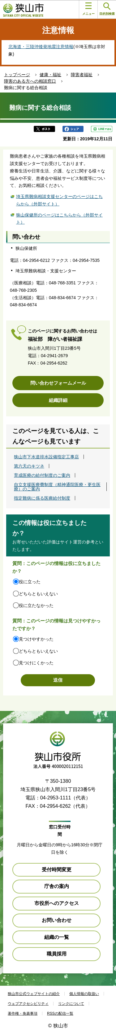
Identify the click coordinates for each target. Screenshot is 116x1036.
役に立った (30, 581)
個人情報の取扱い (84, 994)
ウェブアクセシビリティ (28, 1003)
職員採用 (57, 953)
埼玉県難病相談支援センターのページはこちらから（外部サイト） (59, 200)
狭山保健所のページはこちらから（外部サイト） (59, 219)
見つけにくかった (36, 662)
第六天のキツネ (29, 466)
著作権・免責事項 (22, 1013)
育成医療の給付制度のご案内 (42, 475)
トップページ (17, 74)
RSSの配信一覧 (60, 1013)
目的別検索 (107, 9)
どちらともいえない (38, 593)
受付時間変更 (56, 869)
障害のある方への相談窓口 (30, 81)
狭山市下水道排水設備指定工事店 (46, 457)
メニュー (88, 8)
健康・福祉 (50, 74)
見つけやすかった (36, 639)
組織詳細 (58, 400)
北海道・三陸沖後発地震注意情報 (40, 46)
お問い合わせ (56, 920)
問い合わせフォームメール (58, 383)
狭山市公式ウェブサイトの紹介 (34, 994)
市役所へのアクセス (56, 903)
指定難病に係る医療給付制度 (42, 498)
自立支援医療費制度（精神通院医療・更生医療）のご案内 (57, 486)
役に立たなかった (36, 605)
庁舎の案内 (56, 886)
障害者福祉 (81, 74)
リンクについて (71, 1003)
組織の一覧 (56, 937)
